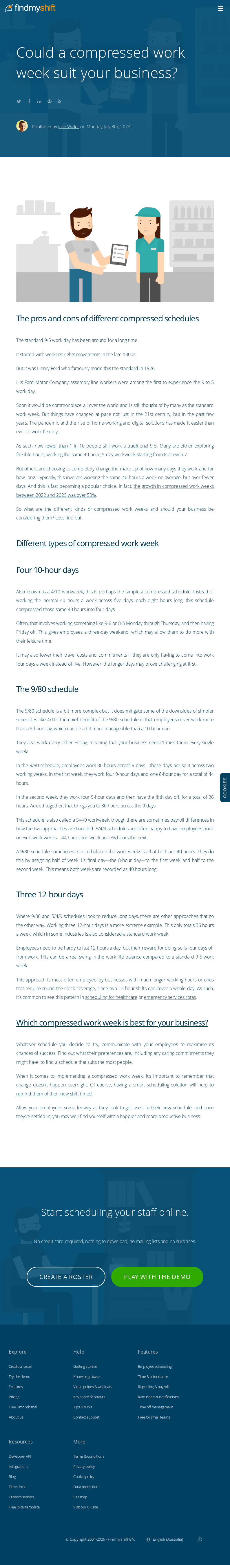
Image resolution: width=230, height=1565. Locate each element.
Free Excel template (24, 1507)
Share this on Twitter (19, 100)
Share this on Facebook (29, 100)
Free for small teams (154, 1417)
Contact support (86, 1417)
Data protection (85, 1486)
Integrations (18, 1466)
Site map (80, 1496)
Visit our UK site (85, 1507)
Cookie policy (83, 1476)
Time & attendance (153, 1376)
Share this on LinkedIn (39, 100)
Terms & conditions (88, 1456)
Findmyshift (36, 1538)
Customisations (21, 1496)
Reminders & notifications (158, 1396)
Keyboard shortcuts (89, 1396)
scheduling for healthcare (111, 997)
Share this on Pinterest (49, 100)
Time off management (155, 1407)
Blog (12, 1476)
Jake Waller (68, 126)
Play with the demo (157, 1277)
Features (16, 1386)
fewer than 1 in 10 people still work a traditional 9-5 (100, 446)
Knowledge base (86, 1376)
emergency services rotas (170, 997)
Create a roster (66, 1277)
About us (16, 1417)
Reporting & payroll (153, 1386)
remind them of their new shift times (53, 1094)
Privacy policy (84, 1466)
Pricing (14, 1396)
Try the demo (19, 1376)
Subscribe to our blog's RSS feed (59, 100)
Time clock (17, 1486)
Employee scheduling (155, 1366)
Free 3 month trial (23, 1407)
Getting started (85, 1366)
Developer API (20, 1456)
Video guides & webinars (92, 1386)
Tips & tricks (82, 1407)
